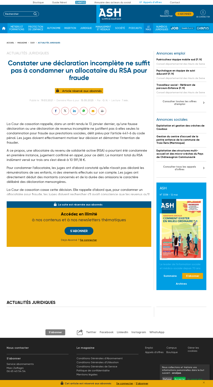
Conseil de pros (187, 28)
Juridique (86, 28)
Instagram (138, 332)
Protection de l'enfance (35, 28)
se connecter (203, 17)
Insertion (70, 28)
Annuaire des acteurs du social (112, 2)
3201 (32, 43)
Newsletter (166, 16)
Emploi (149, 347)
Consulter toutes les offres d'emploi (180, 103)
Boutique (38, 2)
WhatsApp (156, 332)
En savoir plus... (196, 379)
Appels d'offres (152, 2)
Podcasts (135, 28)
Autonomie (53, 28)
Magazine (22, 43)
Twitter (91, 332)
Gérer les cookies (193, 349)
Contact (175, 2)
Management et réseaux (103, 28)
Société (120, 28)
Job (174, 28)
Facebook (106, 332)
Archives (181, 283)
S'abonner (184, 13)
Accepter (180, 379)
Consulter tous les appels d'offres (179, 168)
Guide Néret (59, 2)
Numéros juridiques (161, 28)
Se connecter (88, 240)
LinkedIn (122, 332)
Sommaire (170, 275)
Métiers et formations (16, 28)
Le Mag (148, 28)
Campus (80, 2)
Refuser (167, 379)
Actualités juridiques (49, 43)
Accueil (10, 43)
